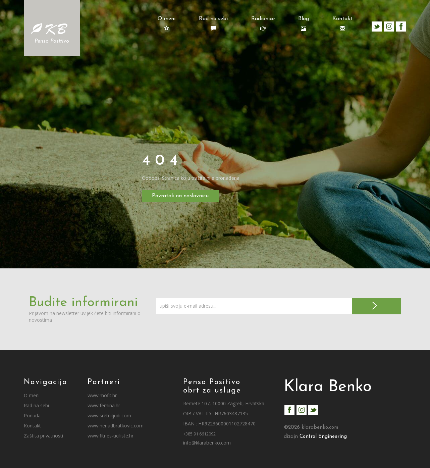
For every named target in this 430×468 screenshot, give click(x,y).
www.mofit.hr (102, 395)
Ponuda (32, 415)
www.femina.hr (104, 405)
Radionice (263, 23)
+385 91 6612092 (199, 434)
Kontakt (342, 23)
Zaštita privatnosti (43, 435)
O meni (166, 23)
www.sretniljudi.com (109, 415)
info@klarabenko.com (207, 442)
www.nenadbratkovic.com (116, 425)
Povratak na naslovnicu (180, 196)
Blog (303, 23)
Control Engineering (323, 436)
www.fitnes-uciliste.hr (110, 435)
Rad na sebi (213, 23)
